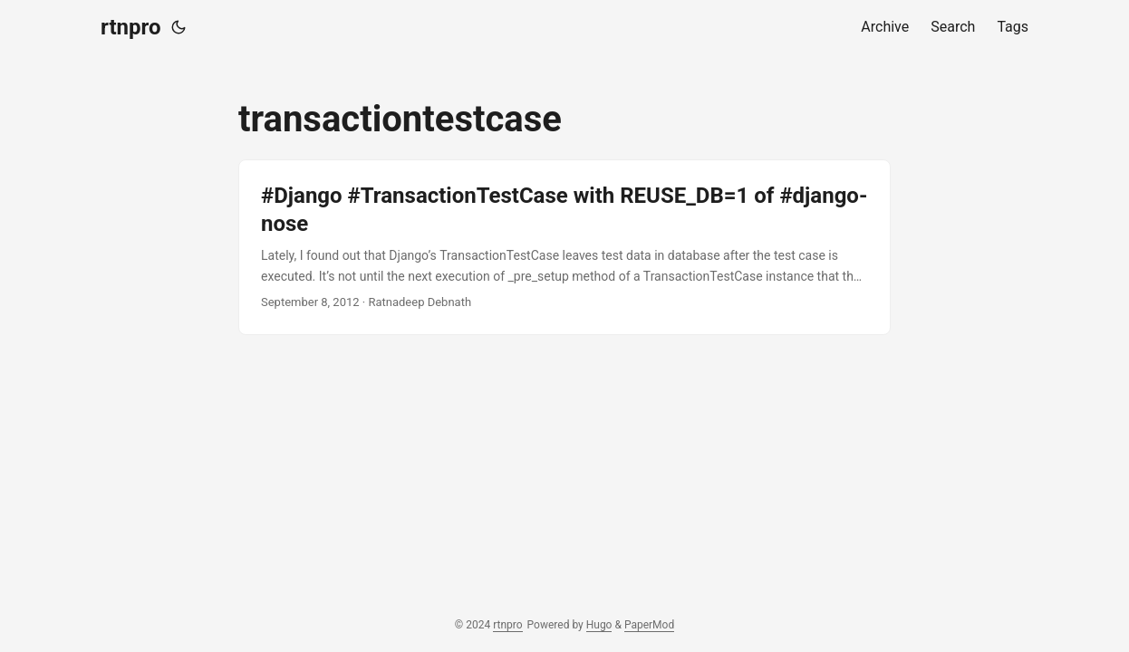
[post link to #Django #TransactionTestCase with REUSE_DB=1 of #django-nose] (564, 247)
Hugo (599, 624)
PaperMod (649, 624)
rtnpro (130, 27)
